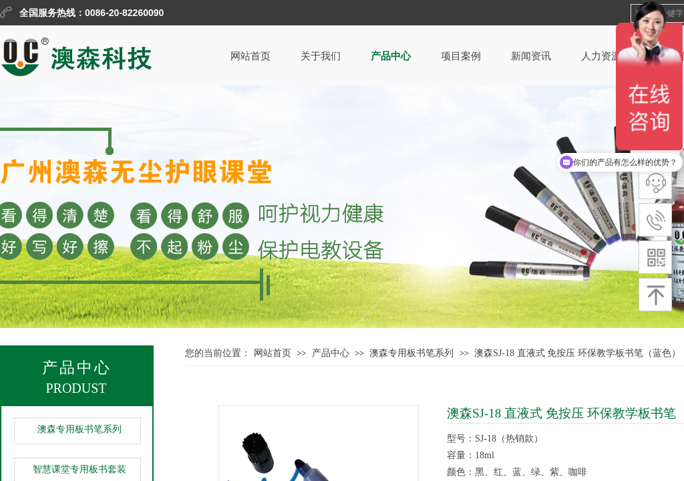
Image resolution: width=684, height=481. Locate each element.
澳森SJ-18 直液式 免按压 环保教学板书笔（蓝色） (577, 353)
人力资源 (601, 56)
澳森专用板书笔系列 (79, 429)
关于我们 (321, 56)
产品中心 (391, 56)
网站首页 (250, 56)
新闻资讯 (531, 56)
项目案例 (461, 56)
